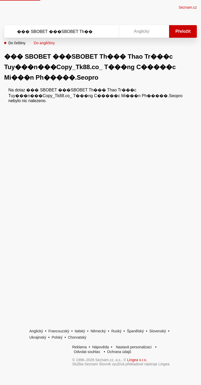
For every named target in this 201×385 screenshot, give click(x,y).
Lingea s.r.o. (137, 360)
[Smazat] (98, 31)
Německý (98, 331)
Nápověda (100, 347)
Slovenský (157, 331)
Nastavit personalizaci (134, 347)
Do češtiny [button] (16, 43)
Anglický (36, 331)
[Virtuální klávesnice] (110, 31)
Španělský (135, 331)
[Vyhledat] (55, 31)
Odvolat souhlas (87, 352)
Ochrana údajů (119, 352)
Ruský (116, 331)
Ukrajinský (37, 337)
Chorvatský (77, 337)
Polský (57, 337)
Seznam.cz (188, 7)
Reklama (79, 347)
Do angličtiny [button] (44, 43)
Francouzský (58, 331)
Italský (80, 331)
